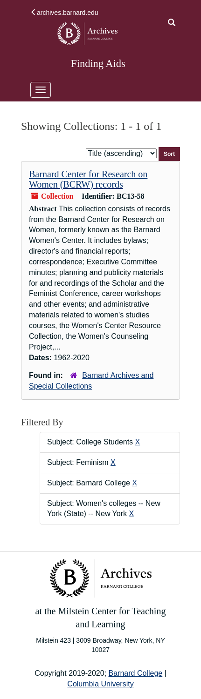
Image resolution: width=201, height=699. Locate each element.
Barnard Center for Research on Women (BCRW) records (88, 179)
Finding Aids (98, 63)
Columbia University (100, 684)
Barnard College (136, 673)
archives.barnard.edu (64, 12)
